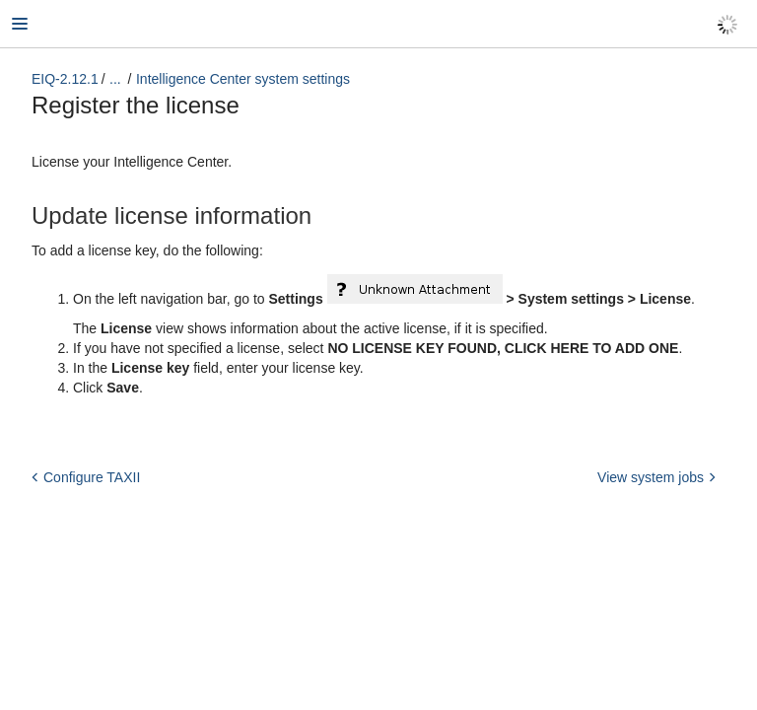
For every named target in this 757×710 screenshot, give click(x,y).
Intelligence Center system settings (243, 79)
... (115, 79)
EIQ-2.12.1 (65, 79)
